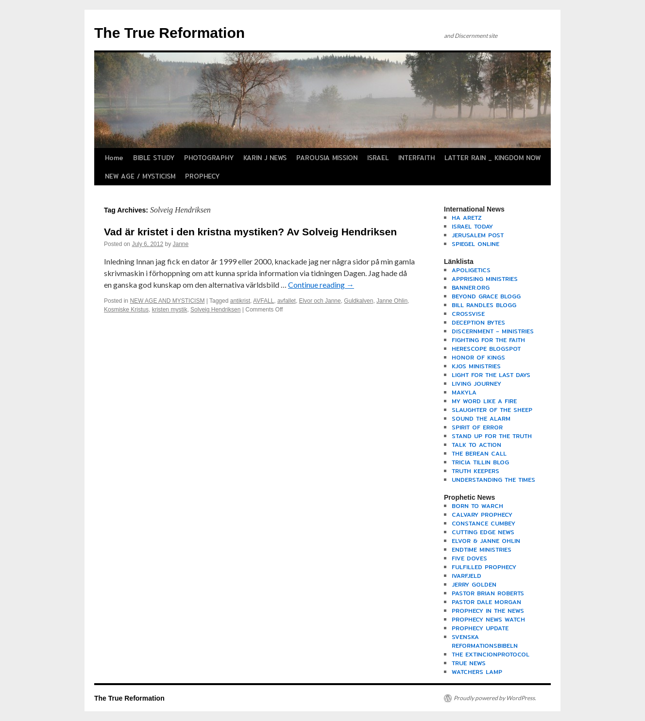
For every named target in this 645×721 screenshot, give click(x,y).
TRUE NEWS (469, 663)
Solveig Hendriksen (215, 309)
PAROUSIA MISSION (326, 158)
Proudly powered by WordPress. (495, 698)
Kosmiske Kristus (126, 309)
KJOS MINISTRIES (476, 366)
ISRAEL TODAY (472, 226)
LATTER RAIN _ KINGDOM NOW (492, 158)
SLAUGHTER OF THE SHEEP (492, 409)
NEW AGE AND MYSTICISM (167, 300)
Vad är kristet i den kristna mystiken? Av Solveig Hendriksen (250, 231)
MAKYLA (464, 392)
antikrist (240, 300)
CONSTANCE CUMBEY (483, 523)
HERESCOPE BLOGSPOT (486, 348)
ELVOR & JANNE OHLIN (486, 540)
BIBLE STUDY (153, 158)
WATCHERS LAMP (477, 671)
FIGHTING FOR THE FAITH (488, 339)
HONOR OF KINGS (478, 357)
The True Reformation (169, 33)
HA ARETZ (467, 217)
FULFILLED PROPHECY (484, 567)
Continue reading (321, 284)
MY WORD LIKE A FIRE (484, 401)
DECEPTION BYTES (478, 322)
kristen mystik (169, 309)
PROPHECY (202, 176)
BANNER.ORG (471, 287)
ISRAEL (378, 158)
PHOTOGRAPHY (209, 158)
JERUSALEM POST (478, 235)
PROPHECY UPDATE (480, 628)
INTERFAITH (416, 158)
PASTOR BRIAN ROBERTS (488, 593)
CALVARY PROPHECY (482, 514)
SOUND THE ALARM (481, 418)
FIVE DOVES (469, 558)
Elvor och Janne (320, 300)
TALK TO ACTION (476, 444)
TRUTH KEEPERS (475, 470)
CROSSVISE (468, 313)
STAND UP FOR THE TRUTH (492, 436)
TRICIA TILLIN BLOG (480, 462)
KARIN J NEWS (265, 158)
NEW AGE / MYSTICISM (140, 176)
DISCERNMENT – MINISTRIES (493, 331)
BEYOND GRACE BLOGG (486, 296)
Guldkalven (358, 300)
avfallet (286, 300)
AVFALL (263, 300)
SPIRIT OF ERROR (477, 427)
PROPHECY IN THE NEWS (488, 610)
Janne (180, 244)
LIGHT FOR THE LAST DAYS (491, 374)
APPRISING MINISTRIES (485, 278)
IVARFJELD (466, 575)
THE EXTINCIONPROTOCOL (490, 654)
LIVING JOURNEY (476, 383)
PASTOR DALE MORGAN (486, 601)
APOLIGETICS (471, 270)
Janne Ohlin (391, 300)
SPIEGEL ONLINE (475, 243)
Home (114, 158)
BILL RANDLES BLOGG (484, 305)
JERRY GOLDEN (474, 584)
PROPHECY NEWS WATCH (488, 619)
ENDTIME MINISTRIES (481, 549)
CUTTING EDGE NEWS (483, 532)
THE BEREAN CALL (479, 453)
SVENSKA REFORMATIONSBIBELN (485, 641)
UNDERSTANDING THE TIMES (493, 479)
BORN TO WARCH (477, 505)
